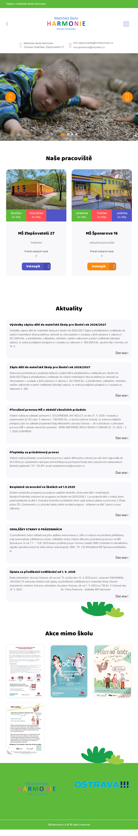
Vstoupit (33, 267)
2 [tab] (68, 135)
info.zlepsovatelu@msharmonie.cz (93, 42)
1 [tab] (64, 135)
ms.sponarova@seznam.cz (89, 47)
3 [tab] (71, 135)
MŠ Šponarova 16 (102, 234)
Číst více (121, 355)
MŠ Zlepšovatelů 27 (36, 234)
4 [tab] (75, 135)
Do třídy (16, 217)
